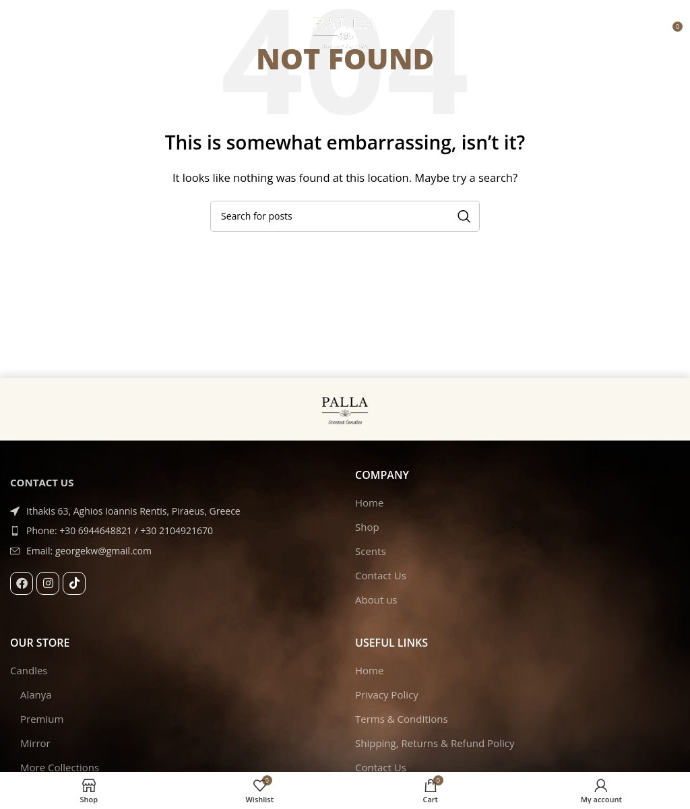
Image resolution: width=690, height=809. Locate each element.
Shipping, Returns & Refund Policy (434, 743)
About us (376, 599)
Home (369, 502)
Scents (370, 551)
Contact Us (380, 575)
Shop (367, 526)
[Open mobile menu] (16, 31)
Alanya (36, 694)
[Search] (345, 216)
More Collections (59, 767)
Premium (41, 718)
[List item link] (172, 530)
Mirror (35, 743)
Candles (29, 670)
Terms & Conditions (401, 718)
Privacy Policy (386, 694)
